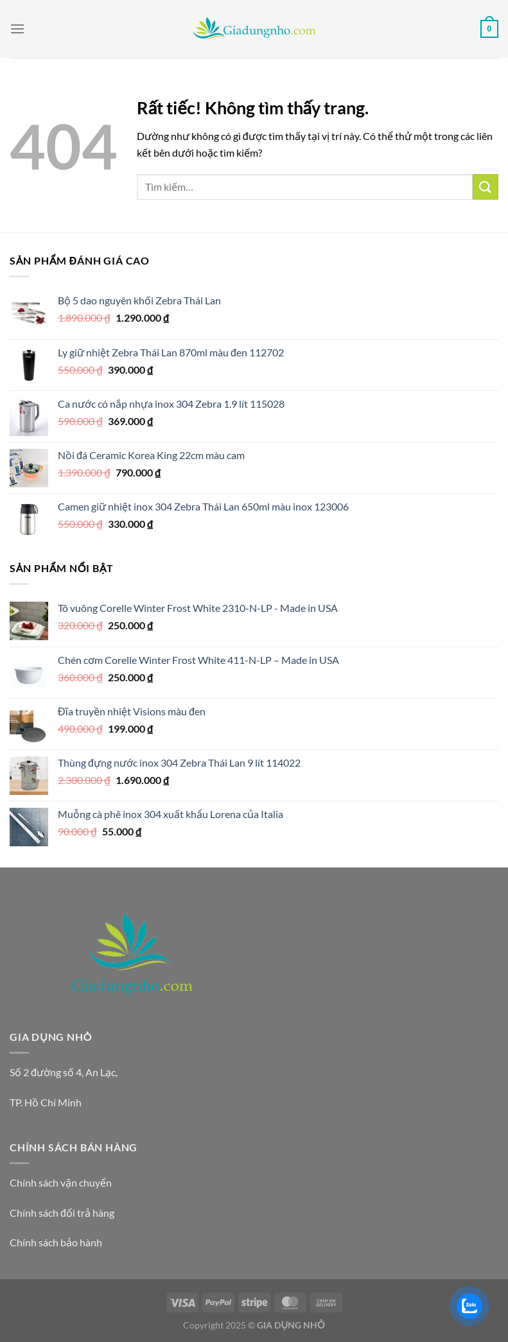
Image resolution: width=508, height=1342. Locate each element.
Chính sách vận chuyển (61, 1182)
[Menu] (17, 28)
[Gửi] (485, 186)
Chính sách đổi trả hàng (62, 1213)
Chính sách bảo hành (56, 1242)
